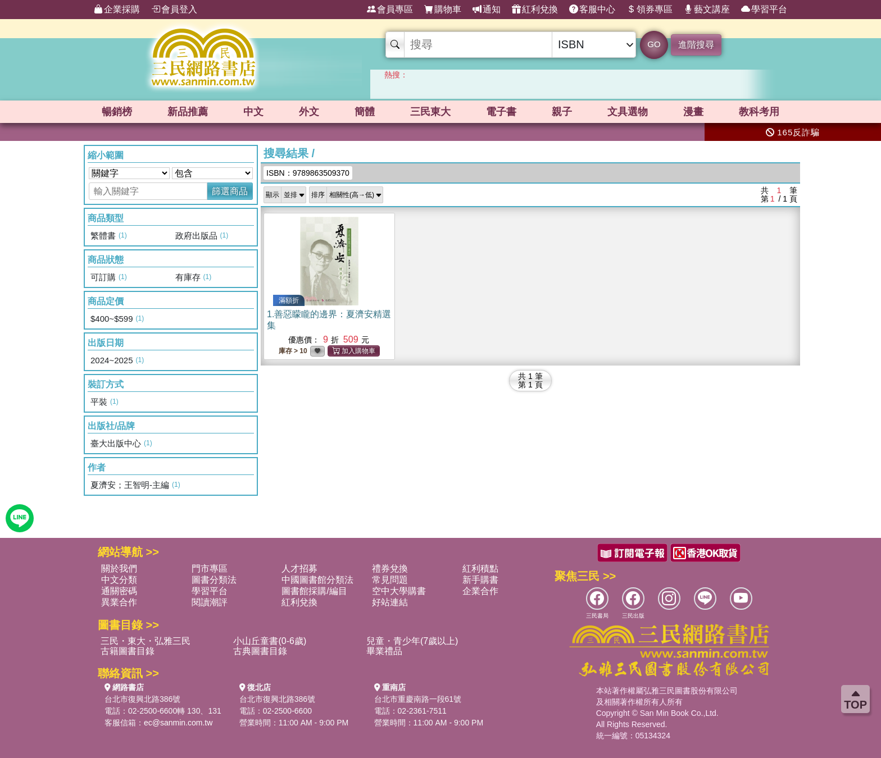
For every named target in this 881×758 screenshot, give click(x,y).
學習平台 (764, 9)
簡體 (365, 111)
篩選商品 (230, 191)
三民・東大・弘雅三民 (145, 641)
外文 (309, 111)
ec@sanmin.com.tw (178, 722)
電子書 (501, 111)
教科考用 (759, 111)
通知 (487, 9)
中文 (253, 111)
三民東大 (430, 111)
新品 (187, 111)
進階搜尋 (696, 44)
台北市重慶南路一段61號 (418, 699)
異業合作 (119, 602)
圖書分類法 (214, 580)
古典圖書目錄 (260, 651)
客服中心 (592, 9)
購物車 (442, 9)
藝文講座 (707, 9)
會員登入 (174, 9)
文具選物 (627, 111)
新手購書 (480, 580)
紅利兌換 (535, 9)
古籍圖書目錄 (128, 651)
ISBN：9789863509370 (307, 172)
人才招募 (299, 568)
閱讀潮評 (210, 602)
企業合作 (480, 591)
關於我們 (119, 568)
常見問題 (390, 580)
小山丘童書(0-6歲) (269, 641)
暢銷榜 (117, 111)
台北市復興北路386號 (142, 699)
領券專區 (649, 9)
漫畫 (693, 111)
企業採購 (117, 9)
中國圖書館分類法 (317, 580)
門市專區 (210, 568)
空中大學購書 (399, 591)
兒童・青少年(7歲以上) (412, 641)
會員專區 (390, 9)
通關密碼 (119, 591)
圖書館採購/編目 (314, 591)
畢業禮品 (384, 651)
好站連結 (390, 602)
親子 (562, 111)
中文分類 (119, 580)
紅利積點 (480, 568)
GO (653, 44)
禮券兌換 (390, 568)
